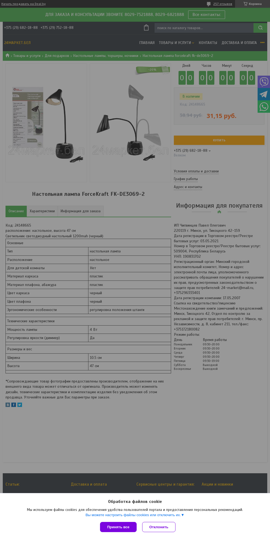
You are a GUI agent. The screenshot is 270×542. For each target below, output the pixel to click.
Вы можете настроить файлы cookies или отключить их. (133, 515)
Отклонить (158, 527)
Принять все (118, 527)
